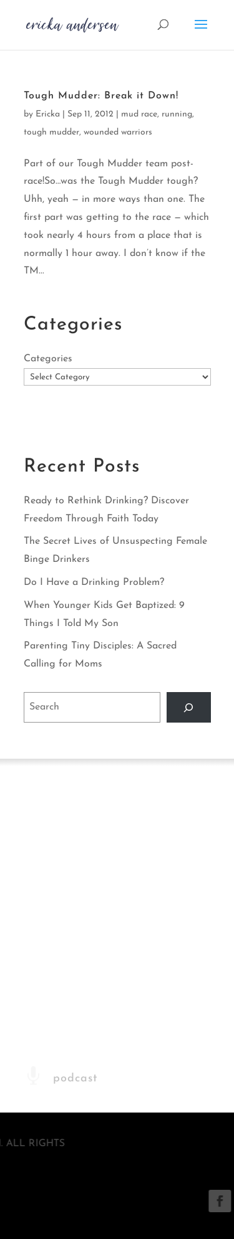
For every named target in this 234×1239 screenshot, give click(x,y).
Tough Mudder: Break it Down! (101, 96)
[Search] (189, 707)
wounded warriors (118, 132)
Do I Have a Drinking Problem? (94, 582)
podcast (75, 1103)
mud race (139, 114)
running (177, 114)
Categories (48, 359)
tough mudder (51, 132)
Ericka (48, 114)
